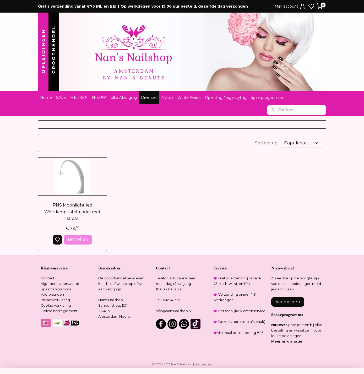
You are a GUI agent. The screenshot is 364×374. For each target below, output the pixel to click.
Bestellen (78, 239)
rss (210, 364)
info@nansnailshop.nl (174, 311)
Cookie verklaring (56, 305)
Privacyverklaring (55, 300)
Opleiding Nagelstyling (226, 97)
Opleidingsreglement (59, 311)
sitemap (200, 364)
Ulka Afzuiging (123, 97)
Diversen (149, 97)
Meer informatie (286, 341)
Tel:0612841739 (168, 300)
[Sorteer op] (301, 143)
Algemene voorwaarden (62, 283)
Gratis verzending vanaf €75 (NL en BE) (77, 6)
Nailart (167, 97)
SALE (61, 97)
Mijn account (290, 6)
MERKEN (79, 97)
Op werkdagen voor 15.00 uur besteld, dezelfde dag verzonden (184, 6)
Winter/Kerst (189, 97)
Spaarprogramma (267, 97)
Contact (48, 278)
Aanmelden (287, 301)
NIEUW (99, 97)
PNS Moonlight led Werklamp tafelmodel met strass (72, 212)
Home (46, 97)
